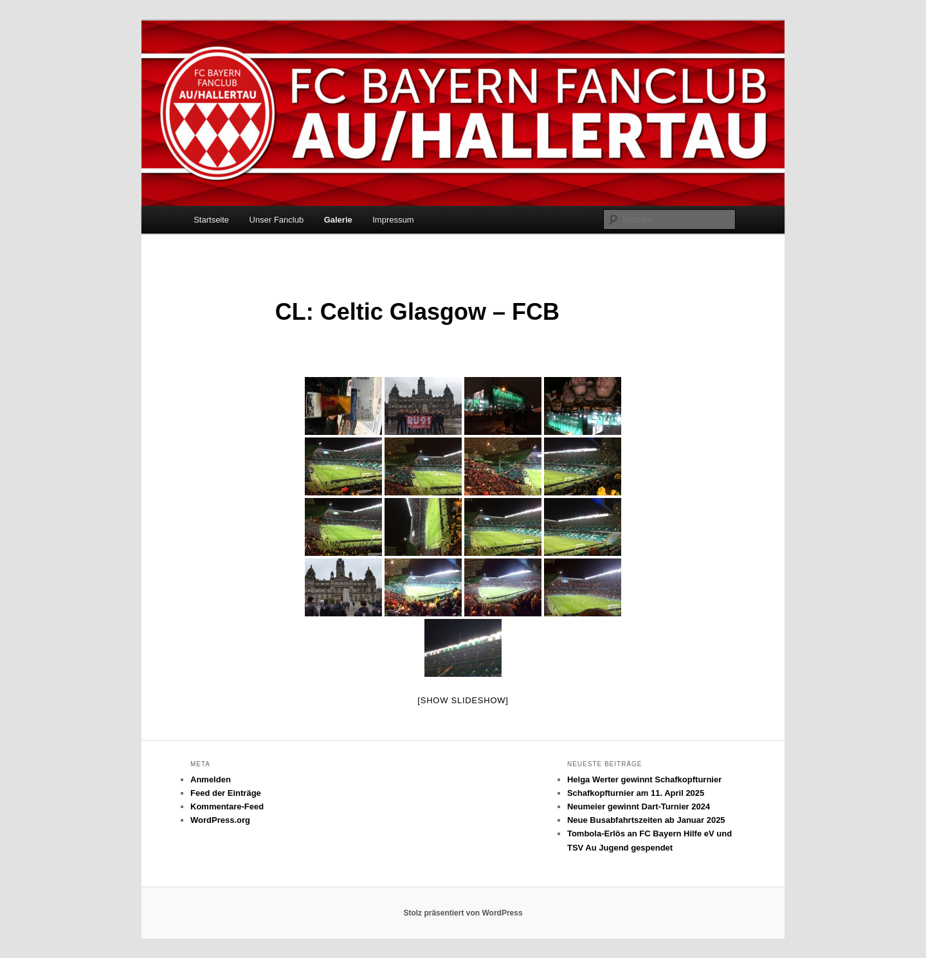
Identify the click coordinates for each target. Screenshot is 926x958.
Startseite (211, 220)
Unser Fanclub (277, 220)
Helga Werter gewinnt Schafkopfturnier (644, 779)
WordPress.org (220, 820)
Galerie (338, 220)
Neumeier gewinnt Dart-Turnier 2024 (638, 806)
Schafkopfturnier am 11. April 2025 (635, 793)
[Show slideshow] (462, 700)
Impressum (392, 220)
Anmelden (210, 779)
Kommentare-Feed (227, 806)
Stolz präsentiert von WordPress (462, 912)
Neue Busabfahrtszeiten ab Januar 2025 (646, 820)
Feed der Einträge (225, 793)
